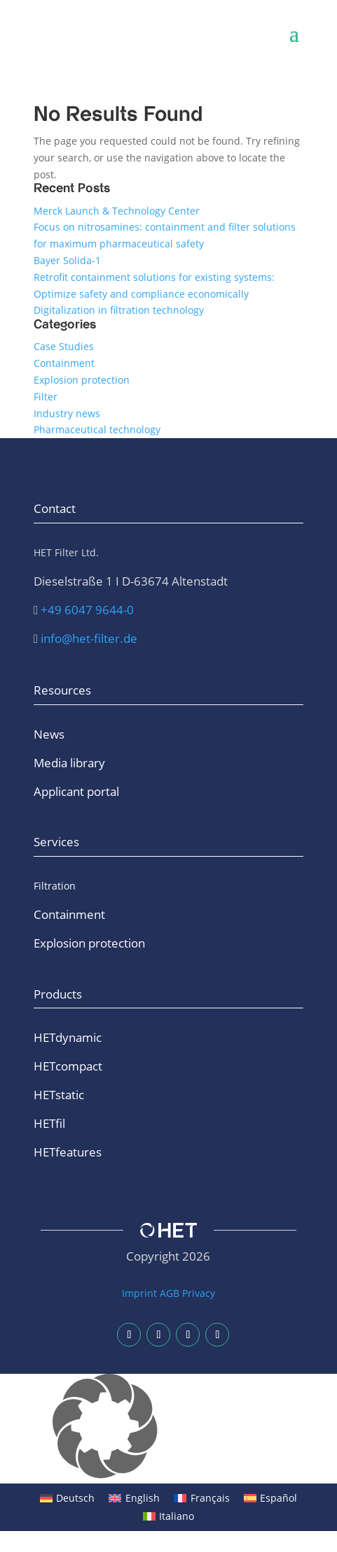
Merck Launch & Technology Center (117, 210)
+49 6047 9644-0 (87, 610)
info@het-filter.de (89, 638)
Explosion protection (82, 379)
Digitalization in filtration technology (119, 310)
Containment (64, 363)
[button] (168, 1429)
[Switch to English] (134, 1498)
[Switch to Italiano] (169, 1516)
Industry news (67, 413)
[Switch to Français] (202, 1498)
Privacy (198, 1293)
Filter (45, 396)
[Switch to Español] (271, 1498)
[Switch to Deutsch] (67, 1498)
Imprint (139, 1293)
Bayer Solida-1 (67, 260)
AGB (169, 1293)
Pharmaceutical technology (97, 429)
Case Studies (64, 346)
